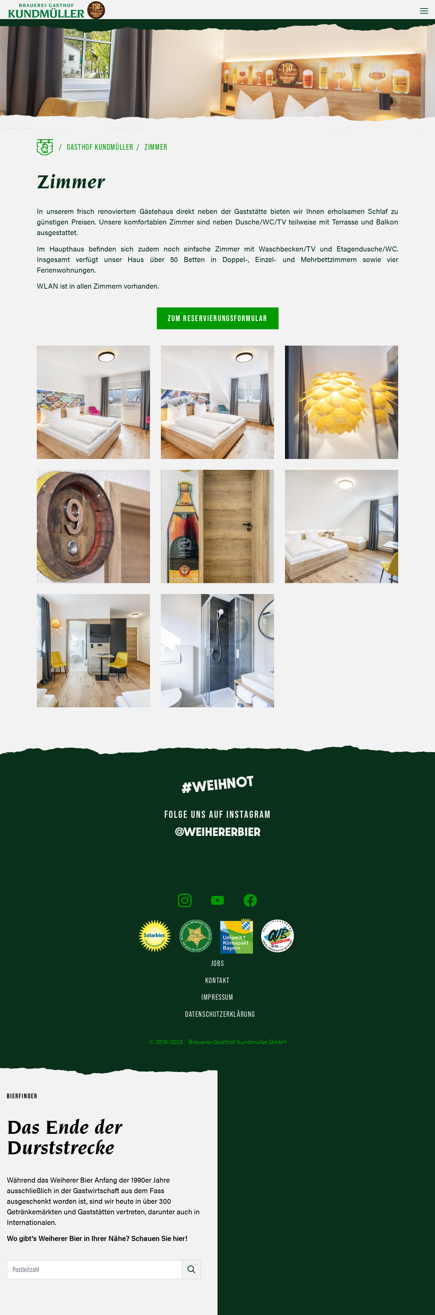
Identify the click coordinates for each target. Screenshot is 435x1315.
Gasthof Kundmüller (100, 146)
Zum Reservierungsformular (218, 318)
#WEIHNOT (217, 784)
